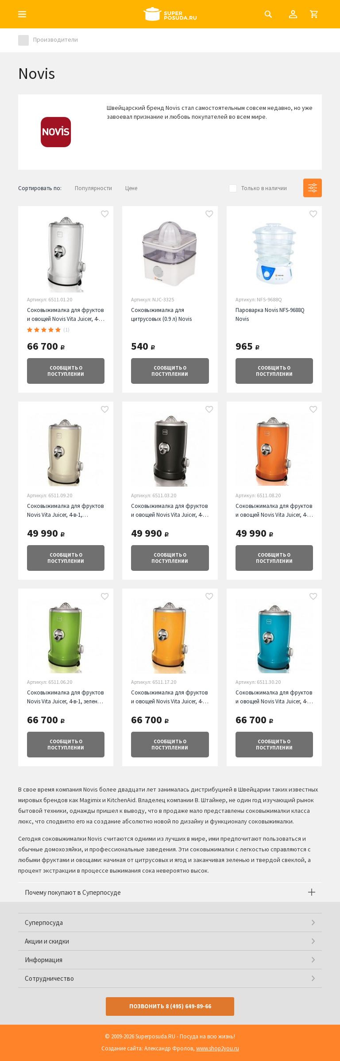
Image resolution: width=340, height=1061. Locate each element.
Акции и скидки (47, 941)
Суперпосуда (44, 922)
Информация (43, 960)
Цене (131, 188)
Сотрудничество (49, 978)
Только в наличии (264, 188)
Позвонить (170, 1006)
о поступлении (65, 371)
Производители (55, 39)
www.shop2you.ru (217, 1048)
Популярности (93, 188)
